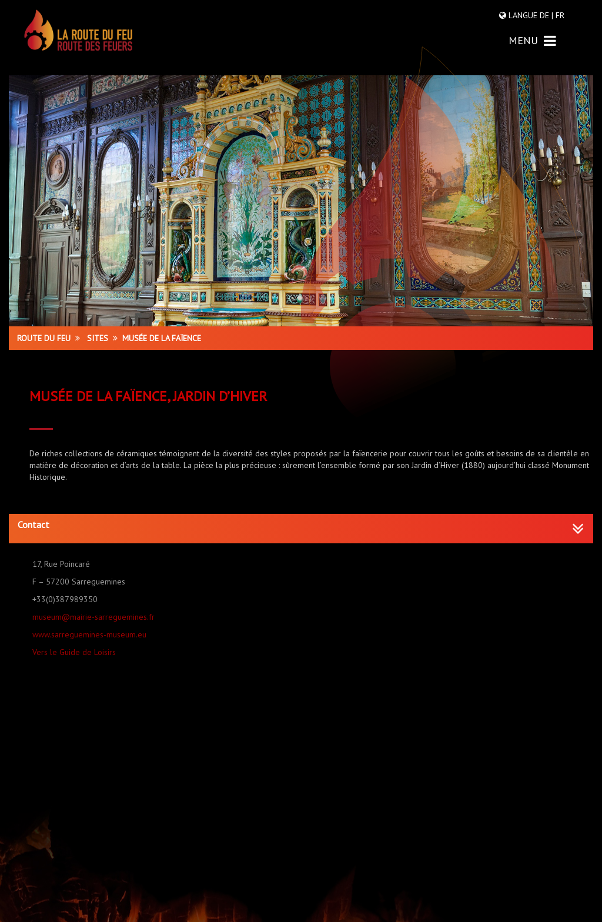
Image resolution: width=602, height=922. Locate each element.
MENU (532, 40)
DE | (546, 15)
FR (558, 15)
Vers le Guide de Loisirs (74, 652)
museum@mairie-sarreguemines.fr (93, 617)
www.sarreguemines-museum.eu (89, 634)
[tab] (301, 528)
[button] (301, 525)
